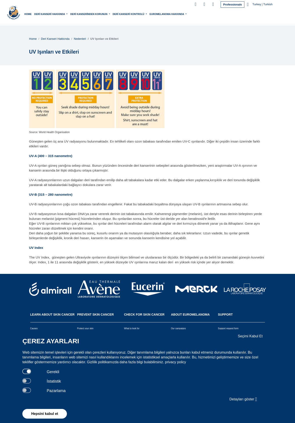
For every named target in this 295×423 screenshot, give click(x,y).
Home (37, 14)
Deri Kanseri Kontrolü (138, 13)
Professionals (232, 4)
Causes (34, 328)
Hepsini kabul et (44, 414)
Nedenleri (80, 38)
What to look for (131, 328)
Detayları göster (243, 399)
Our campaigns (178, 328)
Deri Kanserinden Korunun (98, 13)
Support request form (228, 328)
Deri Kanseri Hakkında (59, 13)
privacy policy (175, 362)
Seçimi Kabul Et (250, 336)
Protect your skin (85, 328)
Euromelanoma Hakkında (176, 13)
